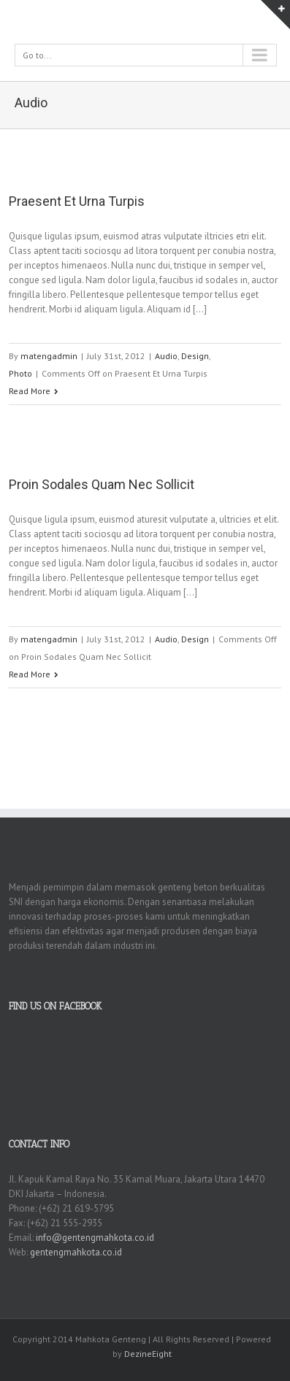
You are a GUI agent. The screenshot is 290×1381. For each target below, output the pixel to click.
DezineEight (148, 1353)
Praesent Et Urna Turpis (77, 201)
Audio (166, 355)
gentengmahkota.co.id (76, 1252)
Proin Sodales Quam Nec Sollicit (101, 484)
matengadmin (48, 355)
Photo (20, 373)
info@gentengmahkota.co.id (95, 1237)
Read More (29, 390)
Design (195, 355)
